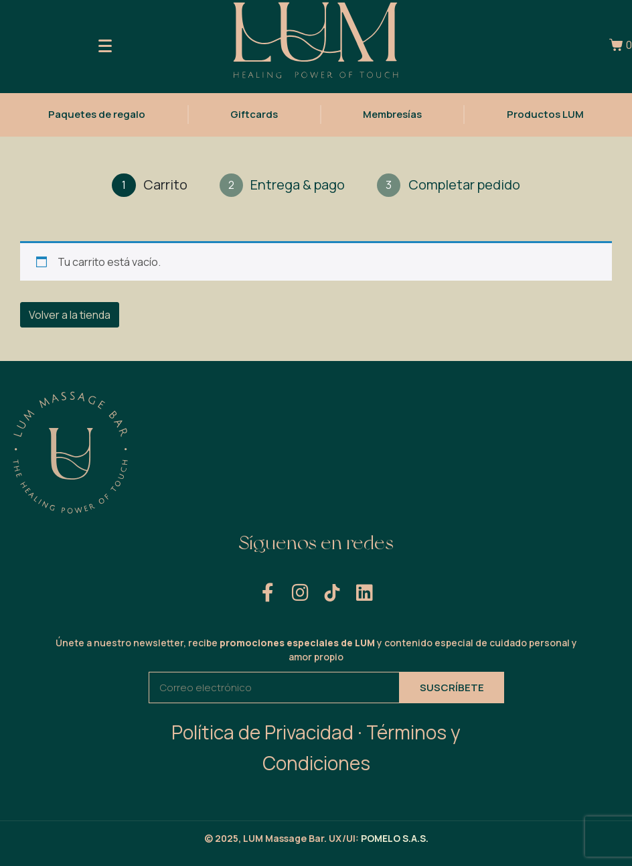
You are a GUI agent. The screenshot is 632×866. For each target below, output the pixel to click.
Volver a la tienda (69, 314)
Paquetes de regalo (96, 112)
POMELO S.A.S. (394, 838)
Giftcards (254, 112)
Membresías (392, 112)
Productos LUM (545, 112)
